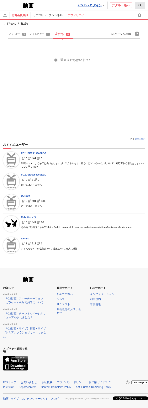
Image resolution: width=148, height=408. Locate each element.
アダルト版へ (121, 5)
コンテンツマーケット (34, 398)
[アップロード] (5, 15)
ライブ (15, 398)
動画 (5, 398)
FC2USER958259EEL (33, 174)
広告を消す (140, 139)
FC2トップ (9, 382)
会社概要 (47, 382)
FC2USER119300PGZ (33, 153)
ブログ (54, 398)
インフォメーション (102, 294)
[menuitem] (140, 5)
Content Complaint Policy (56, 387)
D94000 (25, 195)
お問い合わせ (29, 382)
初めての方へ (65, 294)
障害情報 (95, 304)
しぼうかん (10, 23)
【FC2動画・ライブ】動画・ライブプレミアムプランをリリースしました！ (24, 332)
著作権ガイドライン (101, 382)
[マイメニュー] (140, 15)
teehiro (25, 238)
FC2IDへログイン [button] (91, 5)
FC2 (12, 5)
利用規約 (95, 299)
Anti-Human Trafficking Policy (93, 387)
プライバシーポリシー (70, 382)
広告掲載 (8, 387)
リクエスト (63, 304)
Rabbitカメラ (28, 217)
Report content (27, 387)
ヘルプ (61, 299)
